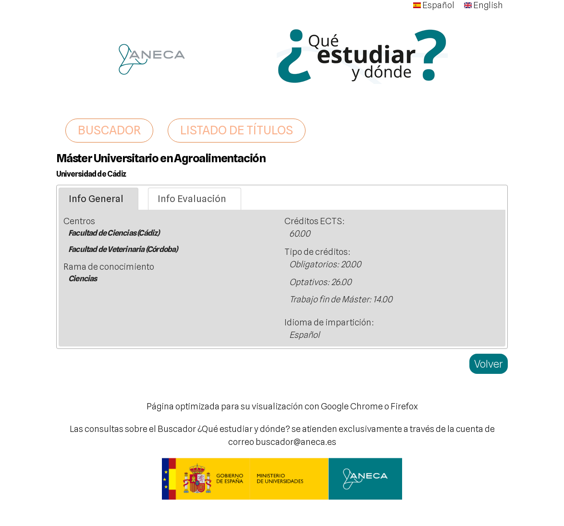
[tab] (98, 199)
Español (433, 5)
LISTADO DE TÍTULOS (236, 130)
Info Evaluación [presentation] (192, 198)
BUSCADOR (109, 130)
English (483, 5)
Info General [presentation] (96, 198)
